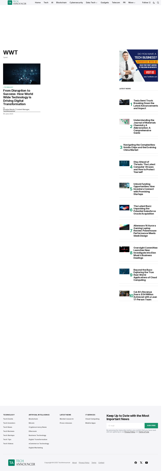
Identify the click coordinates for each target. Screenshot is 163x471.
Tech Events (8, 419)
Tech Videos (8, 444)
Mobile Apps (90, 423)
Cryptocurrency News (38, 427)
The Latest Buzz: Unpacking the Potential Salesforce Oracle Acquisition (145, 210)
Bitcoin (31, 423)
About (74, 463)
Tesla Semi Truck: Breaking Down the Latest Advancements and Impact (146, 104)
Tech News (7, 427)
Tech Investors (9, 423)
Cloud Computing (92, 419)
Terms (93, 463)
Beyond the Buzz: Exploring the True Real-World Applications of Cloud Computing (145, 275)
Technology (8, 87)
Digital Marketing (36, 448)
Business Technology (37, 435)
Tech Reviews (8, 431)
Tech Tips (7, 439)
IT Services (90, 415)
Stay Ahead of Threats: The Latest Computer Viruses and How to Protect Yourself (144, 167)
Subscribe (151, 425)
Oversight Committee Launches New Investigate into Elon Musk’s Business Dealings (145, 252)
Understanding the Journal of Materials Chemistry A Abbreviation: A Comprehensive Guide (145, 126)
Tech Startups (8, 435)
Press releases (66, 423)
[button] (154, 2)
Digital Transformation (38, 439)
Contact (101, 463)
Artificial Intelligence (39, 415)
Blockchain (33, 419)
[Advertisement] (80, 24)
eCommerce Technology (39, 444)
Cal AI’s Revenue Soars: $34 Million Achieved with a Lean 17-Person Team (145, 296)
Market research (67, 419)
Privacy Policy (130, 432)
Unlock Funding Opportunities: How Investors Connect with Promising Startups (144, 189)
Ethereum (33, 431)
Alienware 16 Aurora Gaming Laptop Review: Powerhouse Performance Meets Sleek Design (145, 230)
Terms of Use (144, 432)
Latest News (65, 415)
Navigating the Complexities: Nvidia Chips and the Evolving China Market (139, 147)
